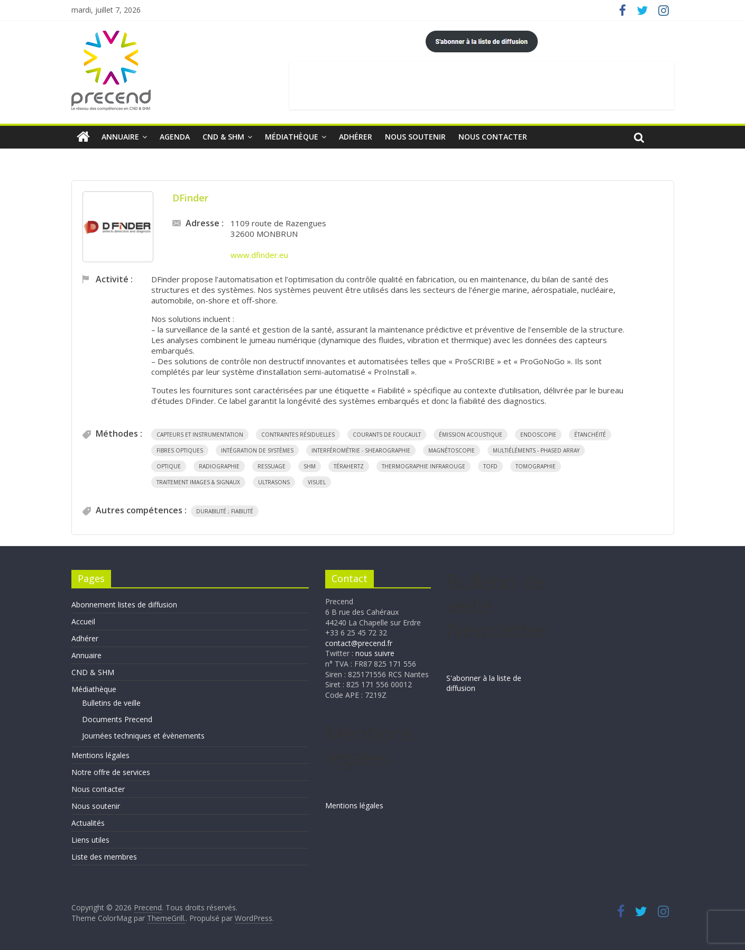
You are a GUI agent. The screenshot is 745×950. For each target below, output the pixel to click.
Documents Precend (117, 719)
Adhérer (355, 137)
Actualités (88, 823)
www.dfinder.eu (259, 255)
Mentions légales (100, 755)
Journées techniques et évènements (143, 736)
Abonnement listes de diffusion (124, 604)
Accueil (83, 621)
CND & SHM (223, 137)
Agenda (175, 137)
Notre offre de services (110, 772)
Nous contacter (492, 137)
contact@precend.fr (358, 643)
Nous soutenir (415, 137)
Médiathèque (291, 137)
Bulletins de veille (111, 703)
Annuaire (120, 137)
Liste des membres (104, 857)
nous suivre (374, 653)
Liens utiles (90, 840)
